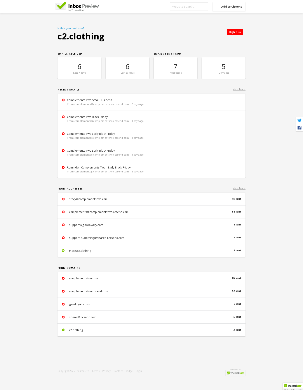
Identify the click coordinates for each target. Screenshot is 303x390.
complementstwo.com (151, 278)
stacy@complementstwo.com (151, 199)
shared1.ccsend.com (151, 317)
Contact (118, 370)
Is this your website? (70, 28)
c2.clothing (151, 330)
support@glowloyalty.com (151, 225)
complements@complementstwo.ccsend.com (151, 212)
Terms (95, 370)
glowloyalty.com (151, 304)
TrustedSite (82, 370)
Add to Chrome (231, 7)
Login (139, 370)
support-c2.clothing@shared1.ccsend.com (151, 238)
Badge (129, 370)
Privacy (106, 370)
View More (239, 89)
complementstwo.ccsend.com (151, 291)
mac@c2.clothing (151, 251)
